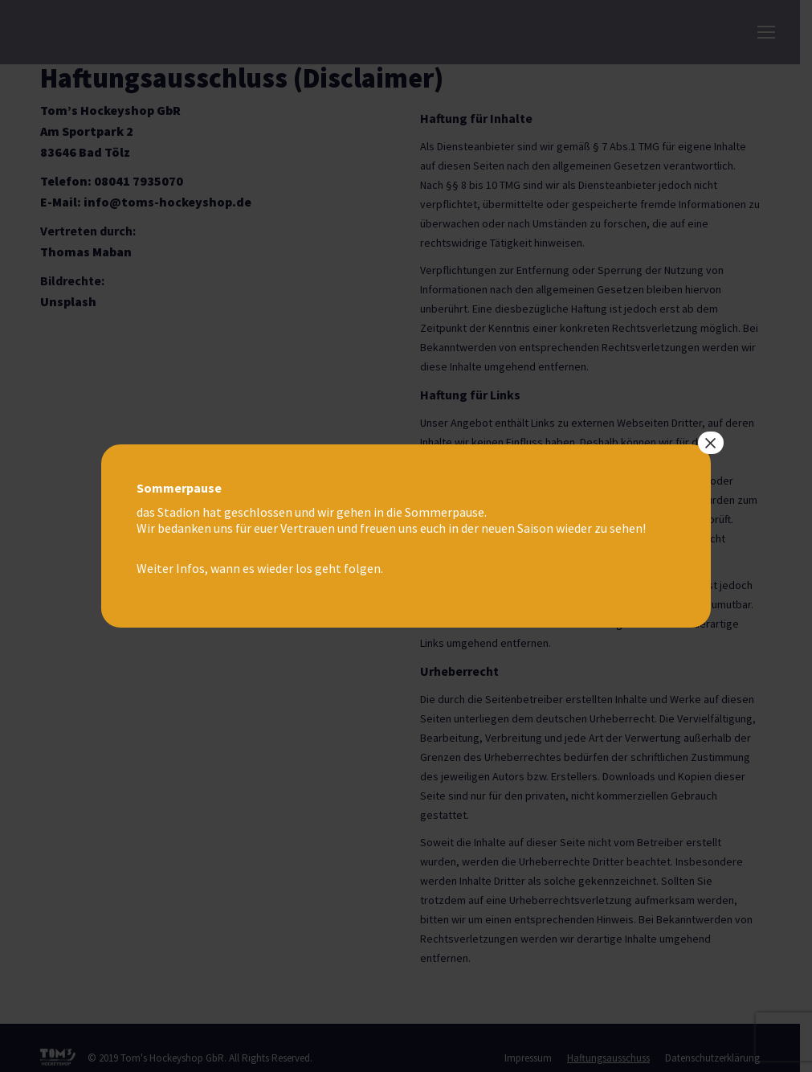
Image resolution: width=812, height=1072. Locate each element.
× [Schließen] (711, 443)
